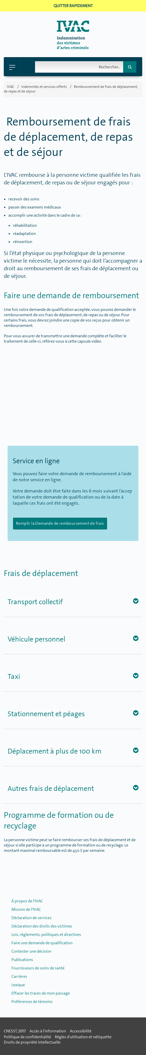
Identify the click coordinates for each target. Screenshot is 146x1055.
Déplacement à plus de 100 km (55, 751)
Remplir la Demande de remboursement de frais (60, 523)
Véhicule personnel (36, 639)
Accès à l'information (47, 1031)
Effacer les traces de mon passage (40, 993)
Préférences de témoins (32, 1001)
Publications (22, 959)
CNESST (10, 1031)
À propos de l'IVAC (27, 901)
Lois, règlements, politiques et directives (46, 934)
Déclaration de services (31, 917)
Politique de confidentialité (27, 1037)
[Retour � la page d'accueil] (73, 47)
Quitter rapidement (73, 5)
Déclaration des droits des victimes (41, 926)
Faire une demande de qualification (42, 943)
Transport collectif (35, 601)
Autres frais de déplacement (51, 788)
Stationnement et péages (46, 713)
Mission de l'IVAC (26, 909)
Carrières (19, 976)
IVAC (10, 86)
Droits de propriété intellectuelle (32, 1042)
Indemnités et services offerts (44, 86)
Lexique (18, 984)
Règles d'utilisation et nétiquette (83, 1037)
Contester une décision (31, 951)
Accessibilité (80, 1031)
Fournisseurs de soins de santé (37, 968)
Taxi (14, 676)
